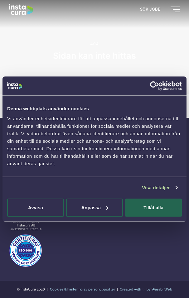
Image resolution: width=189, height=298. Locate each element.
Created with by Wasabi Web (146, 289)
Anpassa (94, 207)
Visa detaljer (156, 187)
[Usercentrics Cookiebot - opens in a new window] (154, 86)
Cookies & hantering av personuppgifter (83, 289)
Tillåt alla (153, 207)
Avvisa (35, 207)
